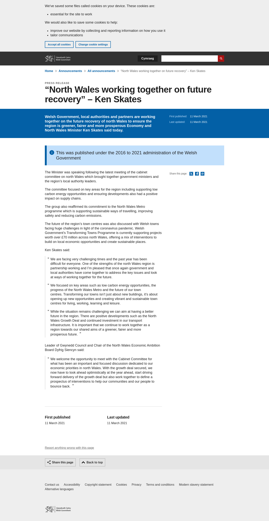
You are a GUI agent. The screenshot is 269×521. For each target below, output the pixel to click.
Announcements (70, 71)
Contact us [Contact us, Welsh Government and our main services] (52, 484)
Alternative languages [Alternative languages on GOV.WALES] (59, 489)
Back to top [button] (94, 462)
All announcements (101, 71)
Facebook (197, 174)
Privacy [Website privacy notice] (136, 484)
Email (202, 174)
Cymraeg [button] (147, 58)
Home (49, 71)
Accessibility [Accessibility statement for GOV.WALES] (72, 484)
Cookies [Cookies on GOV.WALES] (121, 484)
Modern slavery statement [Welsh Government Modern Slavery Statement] (196, 484)
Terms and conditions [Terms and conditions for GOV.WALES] (160, 484)
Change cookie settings (93, 44)
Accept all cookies (59, 44)
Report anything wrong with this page (69, 447)
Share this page (62, 462)
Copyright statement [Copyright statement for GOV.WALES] (98, 484)
